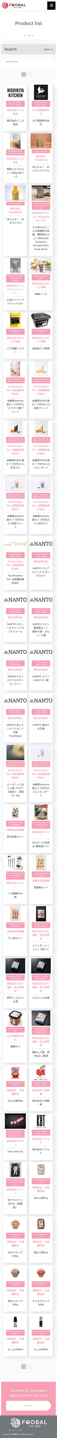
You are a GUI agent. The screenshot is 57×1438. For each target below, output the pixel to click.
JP (10, 1430)
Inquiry (28, 1405)
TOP (24, 35)
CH (21, 1430)
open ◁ (48, 49)
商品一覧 (31, 35)
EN (15, 1430)
